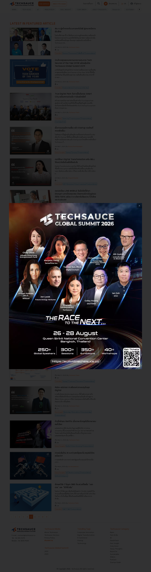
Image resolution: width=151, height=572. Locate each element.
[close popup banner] (139, 205)
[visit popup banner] (75, 286)
